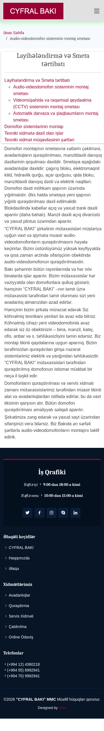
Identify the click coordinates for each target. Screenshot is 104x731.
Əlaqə (14, 568)
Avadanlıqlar (19, 595)
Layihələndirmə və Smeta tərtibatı (37, 80)
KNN (62, 708)
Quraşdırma (19, 606)
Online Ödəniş (21, 637)
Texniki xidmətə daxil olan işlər (34, 133)
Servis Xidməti (21, 616)
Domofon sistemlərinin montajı (33, 126)
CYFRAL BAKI (21, 547)
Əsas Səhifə (13, 33)
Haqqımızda (19, 558)
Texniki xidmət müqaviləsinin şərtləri (39, 139)
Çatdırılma (18, 627)
